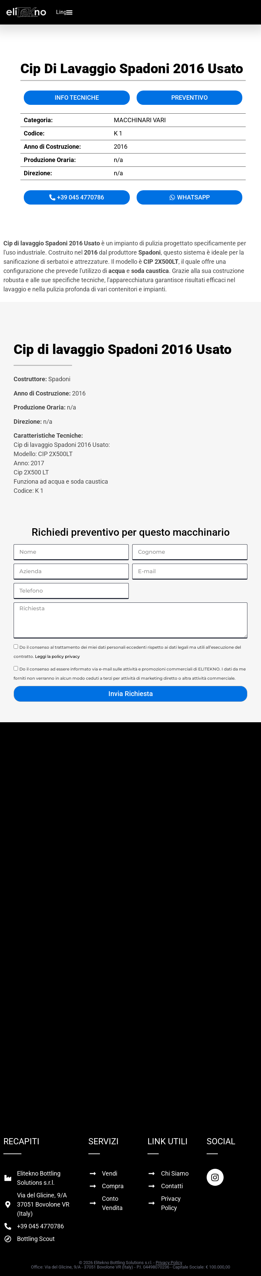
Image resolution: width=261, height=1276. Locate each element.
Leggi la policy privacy (57, 656)
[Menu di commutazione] (69, 12)
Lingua (64, 12)
